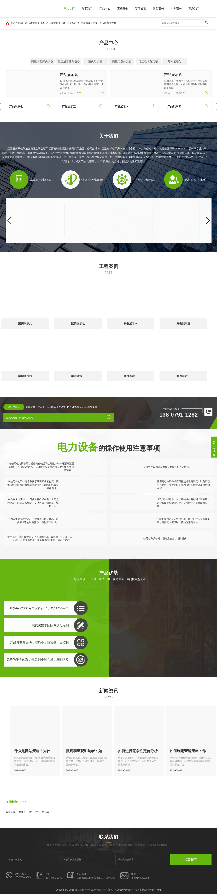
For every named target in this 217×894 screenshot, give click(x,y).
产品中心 (104, 8)
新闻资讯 (140, 8)
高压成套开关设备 (34, 23)
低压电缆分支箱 (107, 23)
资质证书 (158, 8)
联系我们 (194, 8)
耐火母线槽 (73, 23)
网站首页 (69, 8)
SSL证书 (34, 812)
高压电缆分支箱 (89, 23)
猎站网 (45, 812)
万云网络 (150, 889)
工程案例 (122, 8)
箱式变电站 (175, 61)
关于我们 (86, 8)
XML (159, 889)
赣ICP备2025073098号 (120, 889)
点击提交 (191, 859)
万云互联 (10, 812)
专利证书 (176, 8)
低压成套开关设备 (55, 23)
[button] (9, 257)
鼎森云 (22, 812)
